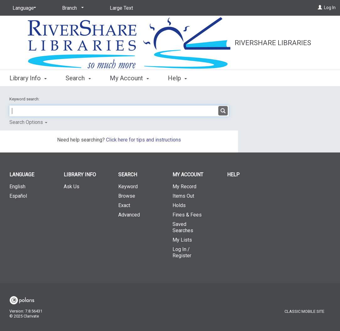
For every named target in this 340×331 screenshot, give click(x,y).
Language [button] (21, 175)
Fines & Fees (187, 215)
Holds (179, 205)
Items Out (183, 196)
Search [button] (78, 78)
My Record (184, 187)
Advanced (129, 215)
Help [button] (177, 78)
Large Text (121, 8)
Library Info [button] (28, 78)
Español (18, 196)
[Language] (23, 8)
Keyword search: (24, 99)
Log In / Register (182, 252)
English (17, 187)
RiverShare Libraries (273, 43)
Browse (126, 196)
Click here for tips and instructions (143, 140)
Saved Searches (183, 227)
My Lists (182, 240)
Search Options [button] (28, 122)
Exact (124, 205)
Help (233, 175)
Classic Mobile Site (304, 311)
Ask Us (71, 187)
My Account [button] (129, 78)
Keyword (128, 187)
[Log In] (320, 7)
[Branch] (72, 8)
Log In (330, 7)
